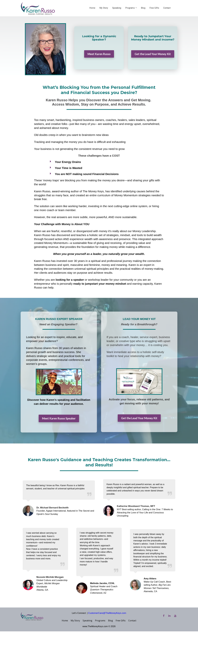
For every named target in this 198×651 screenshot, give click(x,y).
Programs (130, 8)
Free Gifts (154, 8)
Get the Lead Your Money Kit (153, 54)
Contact (166, 8)
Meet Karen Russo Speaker (59, 418)
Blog (143, 8)
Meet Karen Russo (99, 54)
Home (92, 8)
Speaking (116, 8)
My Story (103, 8)
